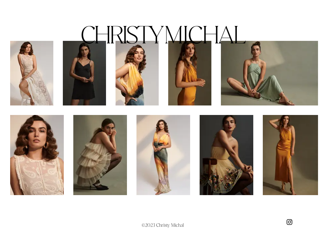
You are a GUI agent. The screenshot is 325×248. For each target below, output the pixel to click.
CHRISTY (162, 35)
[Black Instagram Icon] (289, 222)
